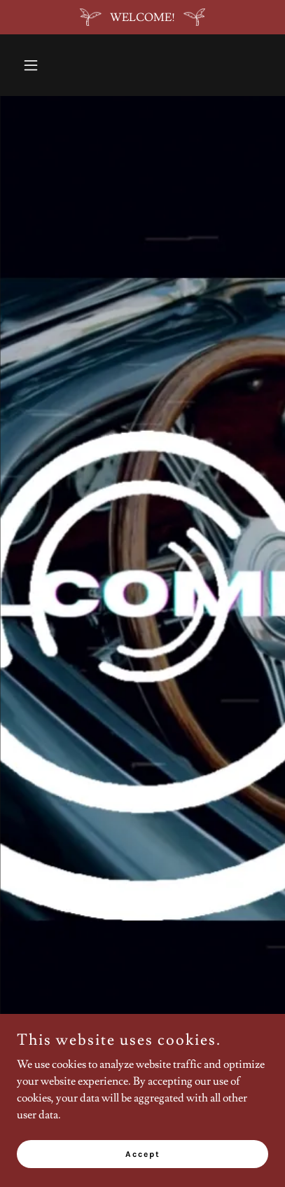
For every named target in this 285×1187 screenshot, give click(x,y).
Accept (142, 1163)
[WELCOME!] (142, 17)
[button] (36, 65)
